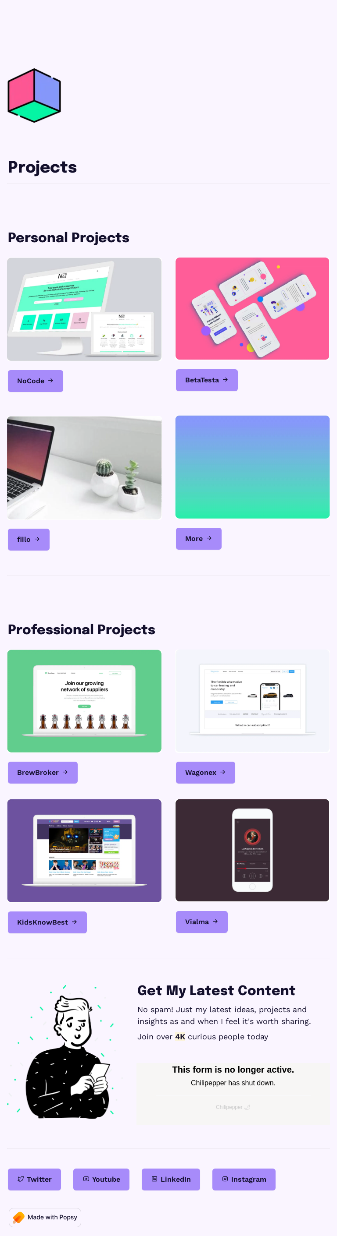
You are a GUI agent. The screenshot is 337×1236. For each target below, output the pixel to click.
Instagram (244, 1179)
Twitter (34, 1179)
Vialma (202, 921)
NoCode (35, 380)
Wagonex (205, 772)
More (198, 538)
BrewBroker (42, 772)
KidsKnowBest (47, 922)
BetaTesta (207, 379)
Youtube (101, 1179)
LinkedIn (171, 1179)
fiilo (28, 539)
